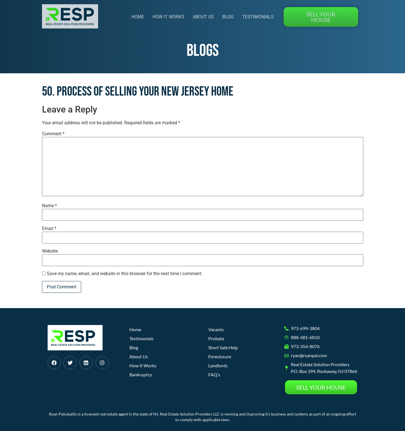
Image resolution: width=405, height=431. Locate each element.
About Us (203, 16)
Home (137, 16)
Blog (228, 16)
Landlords (218, 365)
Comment (53, 134)
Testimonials (258, 16)
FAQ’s (214, 374)
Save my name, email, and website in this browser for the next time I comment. (124, 273)
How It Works (168, 16)
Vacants (216, 329)
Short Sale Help (223, 347)
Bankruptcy (140, 374)
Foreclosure (219, 356)
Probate (216, 338)
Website (50, 251)
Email (49, 228)
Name (49, 206)
